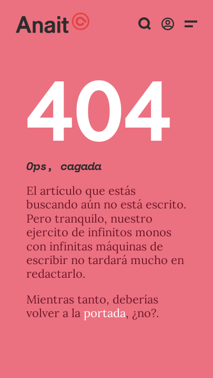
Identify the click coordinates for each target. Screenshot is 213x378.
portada (105, 313)
